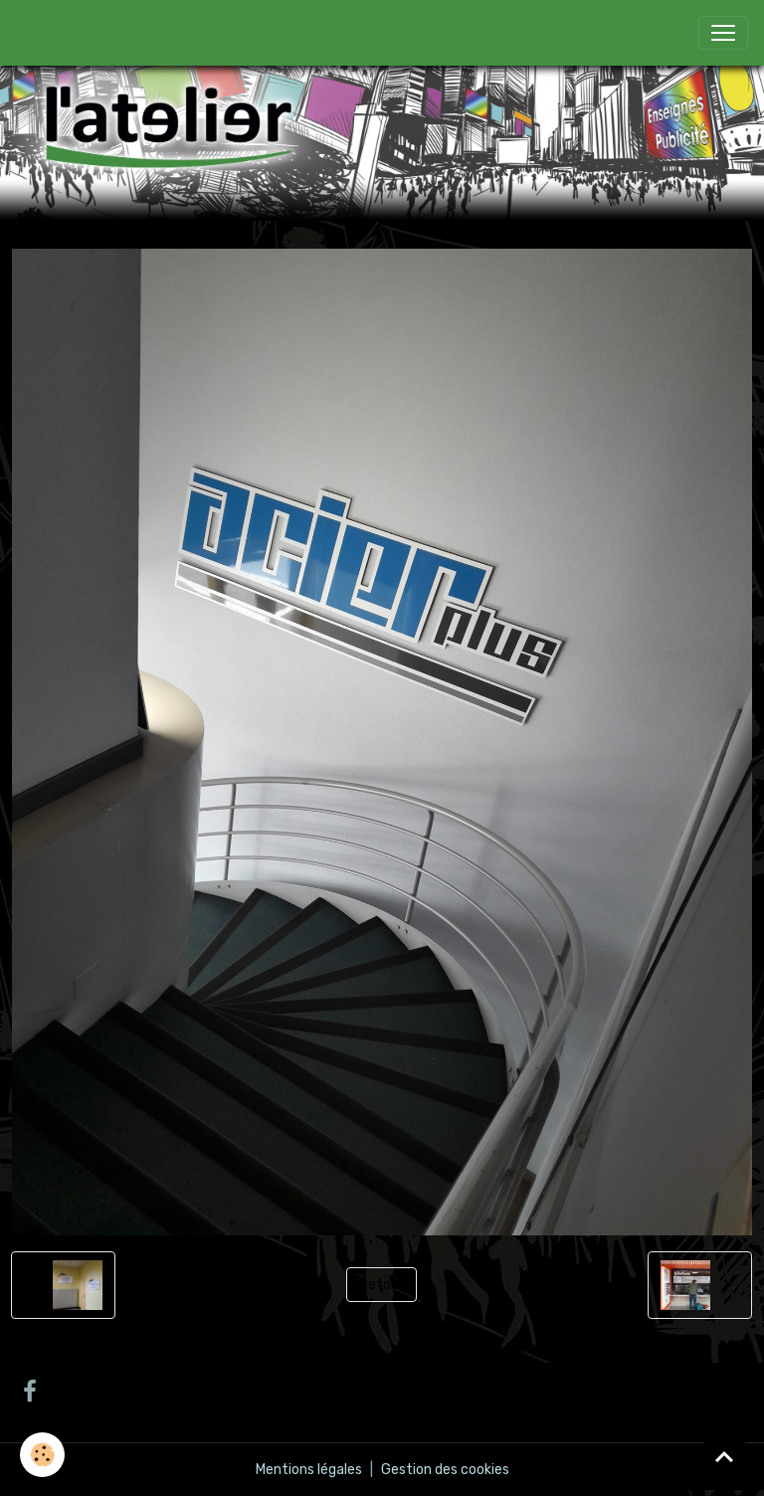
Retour (381, 1284)
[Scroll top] (724, 1456)
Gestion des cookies (445, 1469)
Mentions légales (309, 1469)
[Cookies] (42, 1454)
